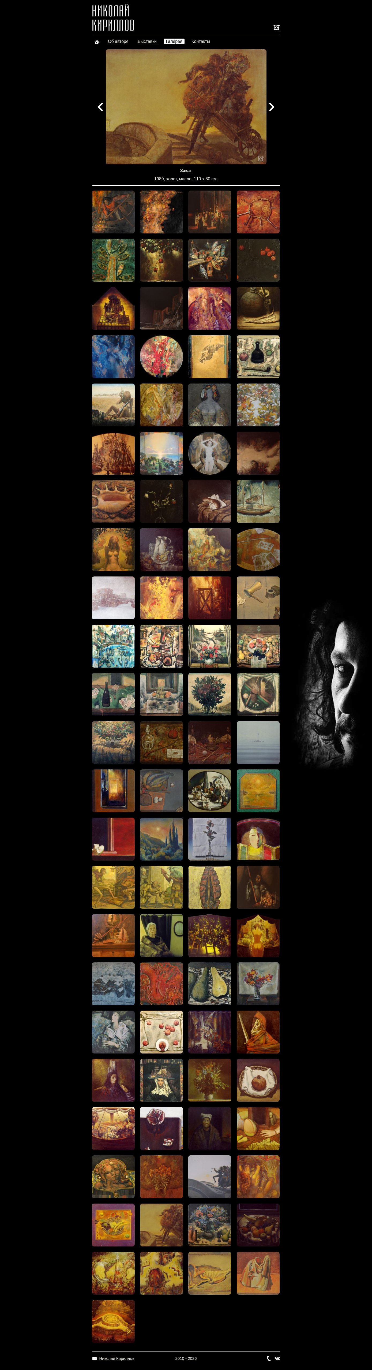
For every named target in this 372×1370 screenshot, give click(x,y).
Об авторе (118, 41)
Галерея (174, 41)
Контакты (200, 41)
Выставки (147, 41)
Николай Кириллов (116, 1358)
